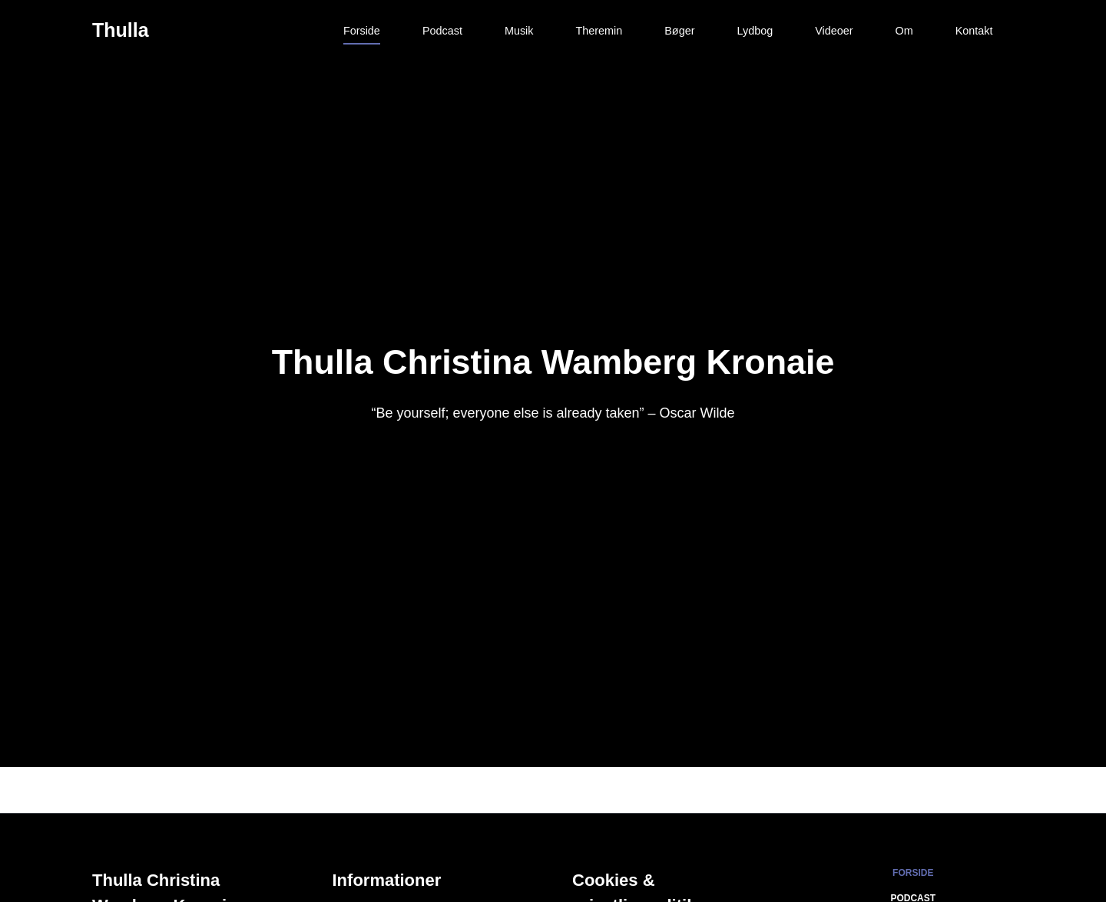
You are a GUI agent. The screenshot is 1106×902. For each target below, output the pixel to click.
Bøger (679, 31)
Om (904, 31)
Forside (361, 31)
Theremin (598, 31)
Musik (519, 31)
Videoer (834, 31)
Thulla (120, 30)
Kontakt (974, 31)
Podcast (442, 31)
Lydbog (755, 31)
